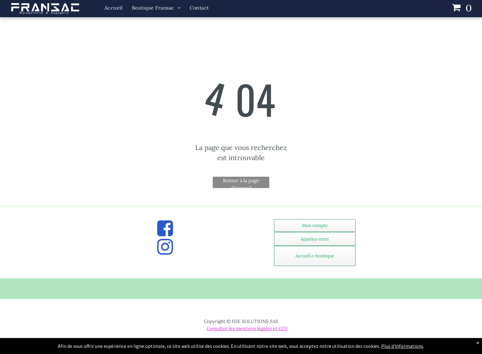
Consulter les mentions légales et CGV (247, 328)
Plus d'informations (402, 346)
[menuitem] (113, 8)
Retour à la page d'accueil (241, 182)
